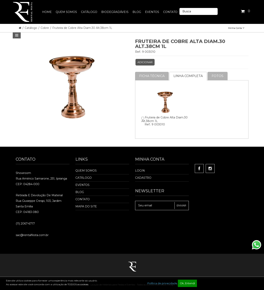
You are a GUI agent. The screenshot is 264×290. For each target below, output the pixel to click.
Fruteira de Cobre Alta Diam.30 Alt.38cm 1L (82, 28)
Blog (79, 192)
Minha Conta (236, 28)
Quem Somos (86, 170)
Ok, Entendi (187, 283)
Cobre (45, 28)
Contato (82, 199)
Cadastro (143, 178)
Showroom (23, 173)
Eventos (82, 185)
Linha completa (188, 76)
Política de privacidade (162, 283)
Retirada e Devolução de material (39, 195)
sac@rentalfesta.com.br (32, 235)
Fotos (217, 76)
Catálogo (31, 28)
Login (140, 170)
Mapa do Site (86, 206)
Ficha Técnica (152, 76)
